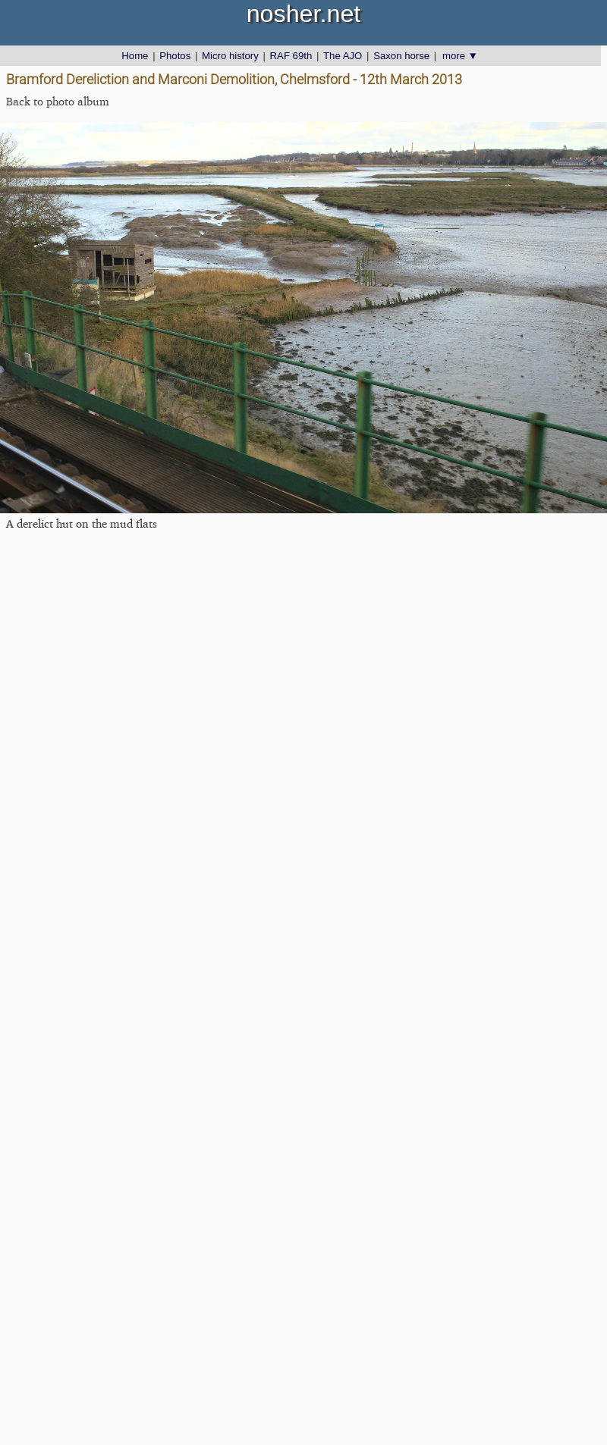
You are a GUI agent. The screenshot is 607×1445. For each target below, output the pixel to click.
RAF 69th (291, 55)
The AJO (342, 55)
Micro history (230, 55)
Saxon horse (401, 55)
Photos (174, 55)
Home (134, 55)
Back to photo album (57, 101)
